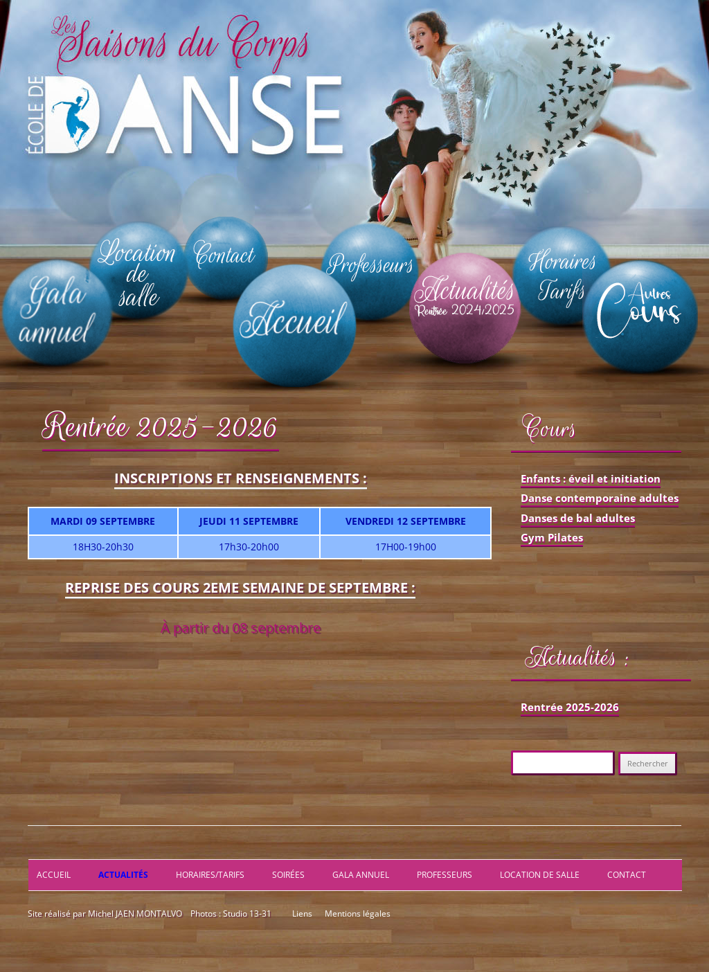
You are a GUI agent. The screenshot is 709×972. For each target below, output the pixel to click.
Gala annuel (360, 875)
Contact (626, 875)
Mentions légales (357, 913)
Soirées (288, 875)
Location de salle (540, 875)
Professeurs (444, 875)
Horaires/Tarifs (210, 875)
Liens (302, 913)
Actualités (123, 875)
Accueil (54, 875)
